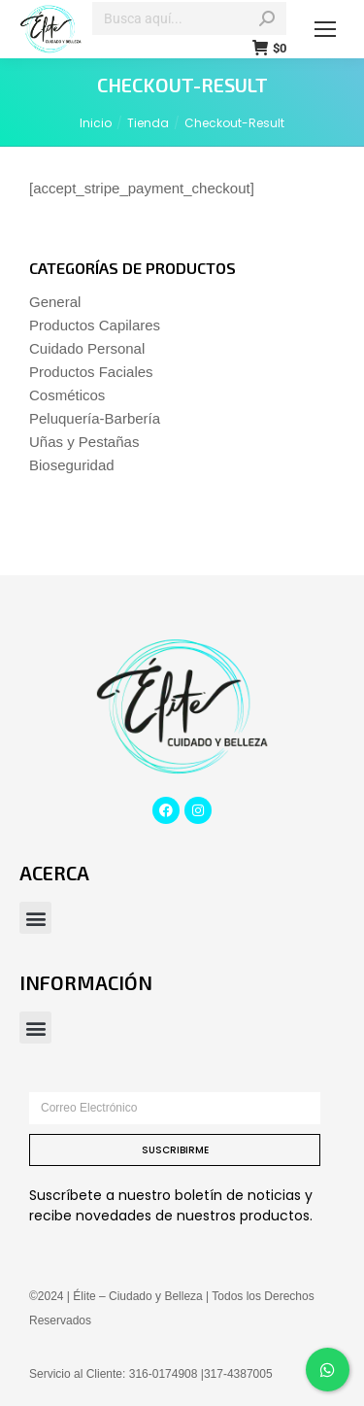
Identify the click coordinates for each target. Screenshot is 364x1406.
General (55, 301)
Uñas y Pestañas (84, 441)
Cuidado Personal (87, 348)
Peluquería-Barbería (94, 418)
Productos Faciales (91, 371)
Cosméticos (67, 395)
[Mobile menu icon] (325, 29)
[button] (35, 918)
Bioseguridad (72, 465)
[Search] (189, 18)
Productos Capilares (94, 325)
